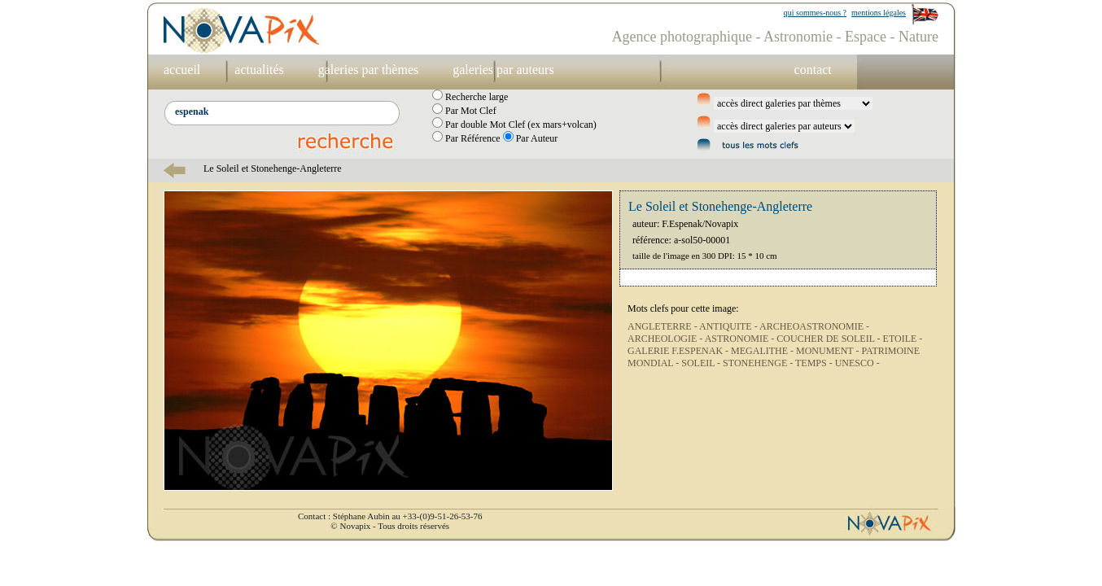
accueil (182, 70)
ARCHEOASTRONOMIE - (814, 326)
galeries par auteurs (503, 70)
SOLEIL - (702, 363)
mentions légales (878, 12)
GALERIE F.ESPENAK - (679, 350)
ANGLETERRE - (663, 326)
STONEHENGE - (759, 363)
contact (813, 70)
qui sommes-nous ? (815, 12)
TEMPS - (815, 363)
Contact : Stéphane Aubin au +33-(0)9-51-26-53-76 (390, 516)
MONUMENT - (828, 350)
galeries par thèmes (368, 70)
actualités (258, 70)
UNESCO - (857, 363)
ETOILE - (903, 338)
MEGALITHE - (763, 350)
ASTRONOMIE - (741, 338)
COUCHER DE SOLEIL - (829, 338)
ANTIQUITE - (729, 326)
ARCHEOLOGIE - (666, 338)
